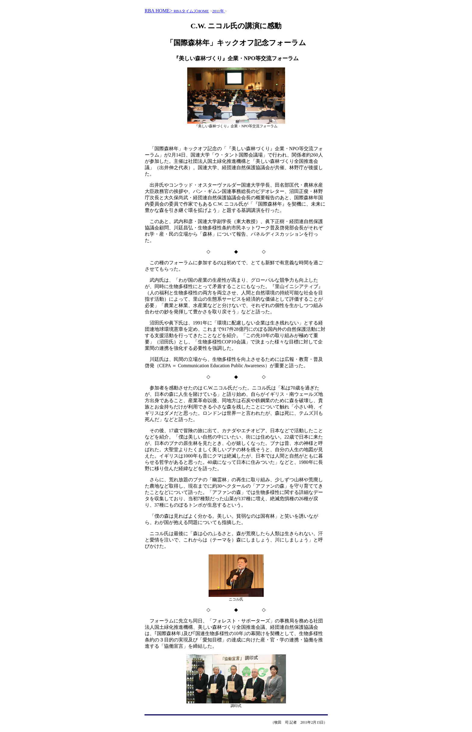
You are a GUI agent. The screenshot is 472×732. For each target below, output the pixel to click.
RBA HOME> (159, 10)
